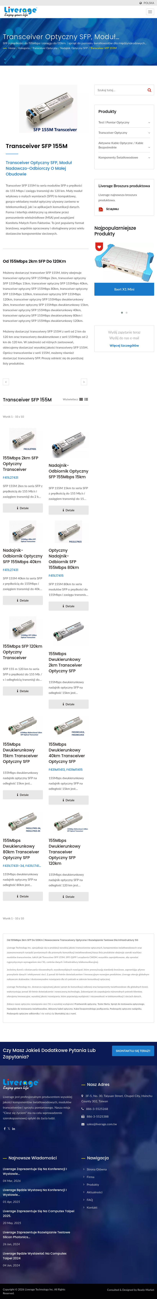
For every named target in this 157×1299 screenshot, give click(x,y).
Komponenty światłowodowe (118, 157)
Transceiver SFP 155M (103, 48)
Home (12, 48)
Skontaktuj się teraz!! (133, 1051)
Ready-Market (145, 1289)
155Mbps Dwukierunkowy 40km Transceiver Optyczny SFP (67, 753)
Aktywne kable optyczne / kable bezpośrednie (120, 145)
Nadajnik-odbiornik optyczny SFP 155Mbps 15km (68, 471)
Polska (149, 3)
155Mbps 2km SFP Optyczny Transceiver (20, 463)
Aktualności (94, 1192)
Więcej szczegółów (124, 346)
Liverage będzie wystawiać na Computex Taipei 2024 (34, 1255)
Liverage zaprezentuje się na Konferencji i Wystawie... (35, 1171)
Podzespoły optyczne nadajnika (125, 1008)
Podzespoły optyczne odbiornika (23, 1013)
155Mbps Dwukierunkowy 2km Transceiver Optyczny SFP (65, 662)
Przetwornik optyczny (85, 1004)
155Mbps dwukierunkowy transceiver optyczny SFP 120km (64, 852)
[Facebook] (5, 1129)
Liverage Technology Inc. (39, 1289)
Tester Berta (103, 1004)
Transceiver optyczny (44, 48)
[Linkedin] (13, 1129)
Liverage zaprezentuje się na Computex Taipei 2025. (38, 1213)
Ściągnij (108, 209)
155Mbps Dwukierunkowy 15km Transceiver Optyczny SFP (20, 753)
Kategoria (24, 48)
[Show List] (86, 399)
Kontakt (92, 1207)
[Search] (120, 90)
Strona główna (97, 1169)
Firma (90, 1177)
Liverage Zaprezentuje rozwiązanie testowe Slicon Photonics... (36, 1234)
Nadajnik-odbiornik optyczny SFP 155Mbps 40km (23, 556)
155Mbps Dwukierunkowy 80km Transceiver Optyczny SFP (21, 849)
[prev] (6, 382)
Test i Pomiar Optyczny (113, 122)
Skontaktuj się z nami (65, 1013)
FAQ (90, 1200)
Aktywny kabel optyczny (60, 1008)
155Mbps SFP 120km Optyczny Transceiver (22, 651)
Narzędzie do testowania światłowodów (27, 1008)
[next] (84, 382)
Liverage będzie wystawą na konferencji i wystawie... (35, 1192)
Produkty (93, 1184)
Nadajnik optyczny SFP (74, 48)
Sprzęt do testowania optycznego (127, 1004)
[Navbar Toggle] (150, 12)
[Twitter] (8, 1129)
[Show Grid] (81, 399)
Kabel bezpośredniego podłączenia (91, 1008)
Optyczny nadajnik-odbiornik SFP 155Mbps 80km (64, 559)
